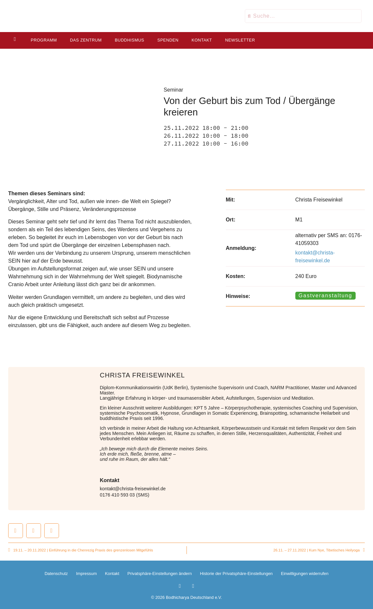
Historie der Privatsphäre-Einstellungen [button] (236, 573)
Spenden (167, 40)
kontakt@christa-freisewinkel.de (133, 488)
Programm (43, 40)
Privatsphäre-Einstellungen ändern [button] (160, 573)
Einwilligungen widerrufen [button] (304, 573)
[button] (15, 530)
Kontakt (201, 40)
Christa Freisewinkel (142, 375)
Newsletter (239, 40)
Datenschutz (56, 573)
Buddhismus (129, 40)
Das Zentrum (85, 40)
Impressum (86, 573)
